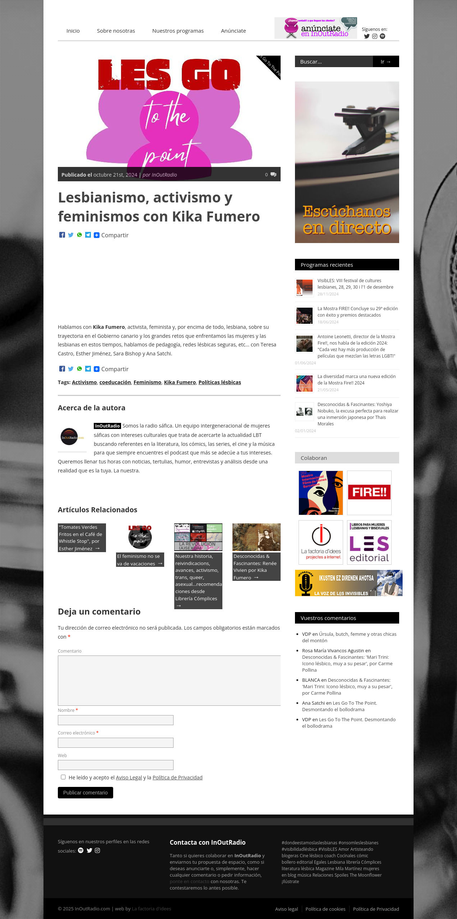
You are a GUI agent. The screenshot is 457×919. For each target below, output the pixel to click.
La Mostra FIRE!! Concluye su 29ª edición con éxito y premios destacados (358, 311)
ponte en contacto (189, 881)
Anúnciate (233, 30)
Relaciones (323, 875)
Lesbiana (336, 862)
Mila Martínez (349, 868)
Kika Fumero (180, 382)
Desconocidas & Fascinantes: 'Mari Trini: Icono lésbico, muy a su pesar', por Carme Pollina (347, 663)
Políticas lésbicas (219, 382)
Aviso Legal (129, 777)
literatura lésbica (298, 868)
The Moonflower (366, 875)
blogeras (290, 855)
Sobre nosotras (116, 30)
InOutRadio (107, 426)
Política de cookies (326, 909)
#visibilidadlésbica (299, 849)
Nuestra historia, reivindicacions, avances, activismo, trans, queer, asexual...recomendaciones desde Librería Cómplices (198, 577)
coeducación (115, 382)
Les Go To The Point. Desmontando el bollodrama (339, 706)
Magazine (324, 868)
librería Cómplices (364, 862)
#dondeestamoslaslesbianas (309, 842)
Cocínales (346, 855)
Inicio (73, 30)
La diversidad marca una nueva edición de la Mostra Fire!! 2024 (357, 379)
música (304, 875)
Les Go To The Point (271, 65)
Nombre (68, 710)
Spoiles (341, 875)
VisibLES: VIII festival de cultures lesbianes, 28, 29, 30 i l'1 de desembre (355, 283)
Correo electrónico (78, 733)
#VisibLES (327, 849)
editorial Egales (312, 862)
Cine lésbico (311, 855)
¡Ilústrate (290, 881)
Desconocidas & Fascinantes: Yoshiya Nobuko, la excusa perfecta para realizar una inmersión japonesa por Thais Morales (358, 414)
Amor (343, 849)
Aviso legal (286, 909)
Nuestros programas (178, 30)
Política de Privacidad (178, 777)
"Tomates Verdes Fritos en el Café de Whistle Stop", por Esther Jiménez (80, 538)
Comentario (70, 651)
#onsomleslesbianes (358, 842)
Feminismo (147, 382)
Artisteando (361, 849)
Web (62, 755)
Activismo (84, 382)
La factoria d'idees (151, 908)
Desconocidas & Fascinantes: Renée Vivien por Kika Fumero (255, 567)
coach (330, 855)
